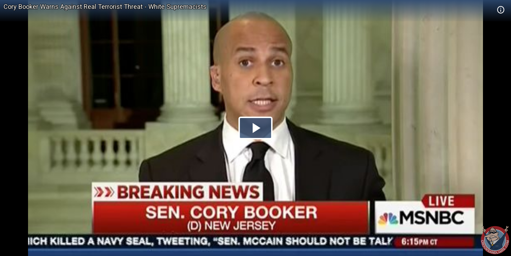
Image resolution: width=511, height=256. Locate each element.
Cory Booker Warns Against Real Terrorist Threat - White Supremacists (105, 6)
